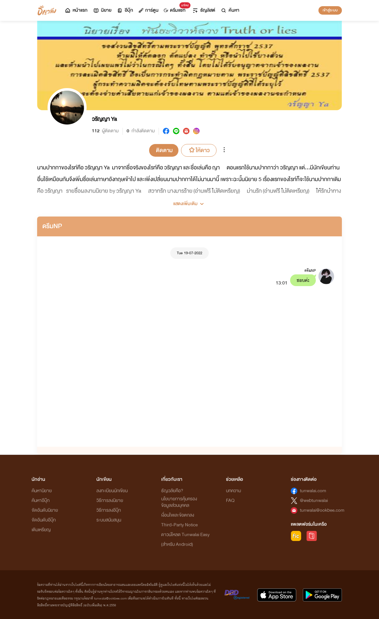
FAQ (230, 500)
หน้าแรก (76, 10)
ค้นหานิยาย (42, 491)
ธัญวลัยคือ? (172, 491)
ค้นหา (229, 10)
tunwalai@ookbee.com (322, 510)
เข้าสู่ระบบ (330, 10)
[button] (189, 201)
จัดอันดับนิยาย (45, 510)
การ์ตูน (148, 10)
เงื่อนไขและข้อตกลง (177, 515)
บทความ (233, 491)
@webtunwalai (314, 500)
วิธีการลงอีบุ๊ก (108, 510)
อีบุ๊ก (125, 10)
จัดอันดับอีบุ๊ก (44, 520)
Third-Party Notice (179, 525)
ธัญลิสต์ (203, 10)
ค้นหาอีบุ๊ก (40, 500)
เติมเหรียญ (41, 530)
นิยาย (102, 10)
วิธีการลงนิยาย (109, 500)
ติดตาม (164, 150)
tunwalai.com (313, 491)
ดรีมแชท (176, 8)
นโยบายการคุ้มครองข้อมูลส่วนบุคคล (179, 502)
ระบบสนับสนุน (108, 520)
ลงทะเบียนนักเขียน (112, 491)
